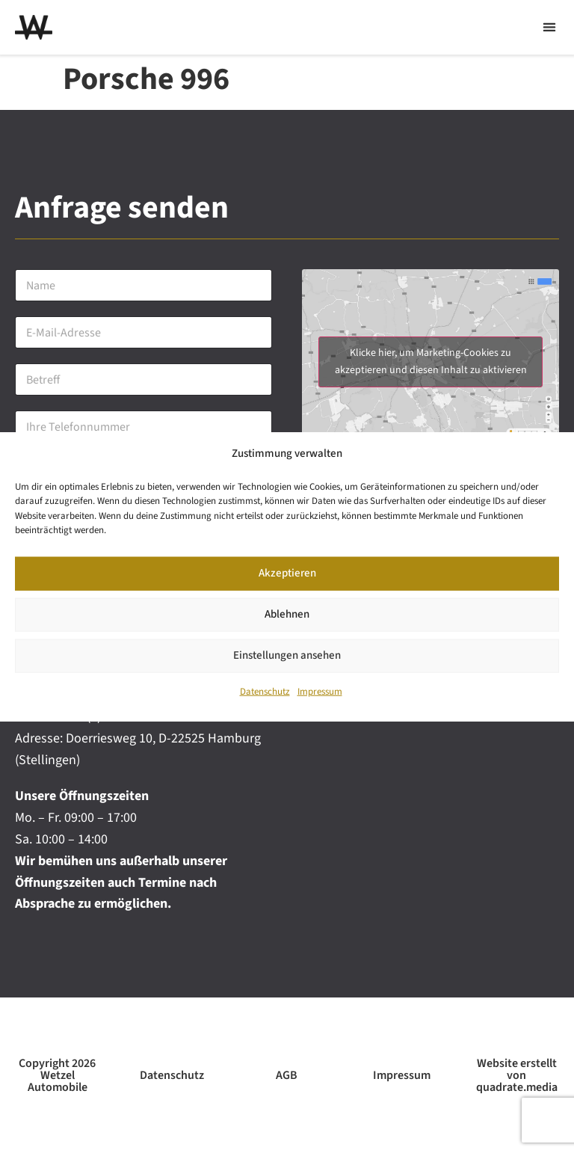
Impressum (319, 691)
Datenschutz (265, 691)
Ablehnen (287, 614)
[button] (549, 27)
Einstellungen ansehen (287, 655)
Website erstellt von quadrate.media (517, 1075)
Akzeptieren (287, 573)
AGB (286, 1075)
